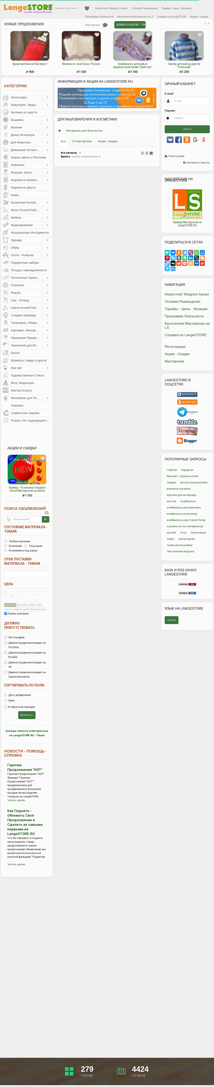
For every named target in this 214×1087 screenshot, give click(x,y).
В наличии (13, 545)
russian (171, 620)
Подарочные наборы (25, 262)
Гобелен (172, 469)
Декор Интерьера (22, 135)
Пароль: (170, 110)
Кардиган (187, 469)
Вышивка (17, 120)
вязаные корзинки (179, 488)
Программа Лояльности (99, 16)
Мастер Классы (21, 390)
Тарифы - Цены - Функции (176, 8)
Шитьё (15, 353)
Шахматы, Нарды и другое (29, 360)
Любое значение (17, 541)
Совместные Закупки (25, 413)
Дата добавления (17, 695)
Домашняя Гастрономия (26, 150)
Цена (8, 584)
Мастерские (92, 25)
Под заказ (33, 545)
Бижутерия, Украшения (26, 104)
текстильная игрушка (180, 551)
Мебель (16, 217)
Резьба (15, 292)
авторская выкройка (194, 482)
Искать (27, 715)
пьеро (171, 538)
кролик (171, 532)
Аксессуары (19, 97)
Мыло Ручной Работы (25, 210)
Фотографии (14, 637)
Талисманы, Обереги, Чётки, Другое (26, 322)
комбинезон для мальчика (184, 507)
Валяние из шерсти (24, 112)
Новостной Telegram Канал (111, 8)
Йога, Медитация (22, 383)
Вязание (16, 127)
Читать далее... (17, 800)
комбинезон (188, 501)
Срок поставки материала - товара (22, 561)
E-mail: (169, 93)
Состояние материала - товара (25, 529)
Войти (187, 129)
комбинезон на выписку (182, 513)
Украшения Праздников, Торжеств (26, 338)
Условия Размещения (144, 8)
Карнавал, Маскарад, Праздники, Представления (26, 330)
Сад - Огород (20, 300)
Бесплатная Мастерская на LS (135, 16)
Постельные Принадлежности (26, 277)
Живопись (18, 165)
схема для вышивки (179, 545)
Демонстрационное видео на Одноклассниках (25, 674)
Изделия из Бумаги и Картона (26, 180)
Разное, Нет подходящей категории (31, 420)
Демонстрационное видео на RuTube (25, 655)
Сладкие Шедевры (23, 315)
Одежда (16, 240)
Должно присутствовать (19, 625)
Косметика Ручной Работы (26, 202)
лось (183, 532)
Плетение (17, 285)
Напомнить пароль (196, 162)
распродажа (187, 538)
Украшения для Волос (26, 345)
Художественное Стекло (27, 375)
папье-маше (198, 532)
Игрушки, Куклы (21, 172)
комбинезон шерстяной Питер (186, 520)
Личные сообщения (105, 25)
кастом (171, 501)
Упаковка (17, 405)
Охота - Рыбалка (22, 255)
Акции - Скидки (199, 16)
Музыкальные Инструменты (30, 232)
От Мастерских (82, 141)
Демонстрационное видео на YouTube (25, 645)
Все (63, 141)
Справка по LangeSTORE (171, 16)
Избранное (87, 8)
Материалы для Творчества (26, 398)
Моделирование (22, 225)
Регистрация (174, 156)
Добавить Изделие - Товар (131, 24)
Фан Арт (16, 368)
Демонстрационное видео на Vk (25, 664)
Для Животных (21, 142)
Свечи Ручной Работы (26, 307)
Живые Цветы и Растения (28, 157)
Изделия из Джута (23, 187)
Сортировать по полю (24, 685)
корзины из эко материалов (185, 526)
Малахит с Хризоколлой (182, 476)
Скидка (171, 482)
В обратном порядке (19, 706)
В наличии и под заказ (20, 550)
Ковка (15, 195)
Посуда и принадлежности (29, 270)
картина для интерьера (181, 495)
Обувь (15, 247)
